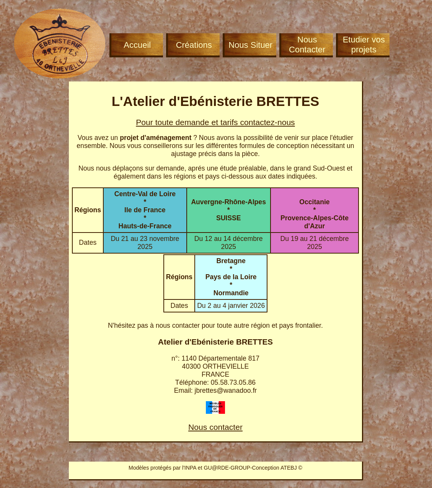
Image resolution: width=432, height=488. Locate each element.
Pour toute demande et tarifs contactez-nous (215, 122)
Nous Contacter (307, 44)
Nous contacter (215, 427)
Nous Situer (250, 45)
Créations (194, 45)
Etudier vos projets (364, 44)
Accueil (137, 45)
